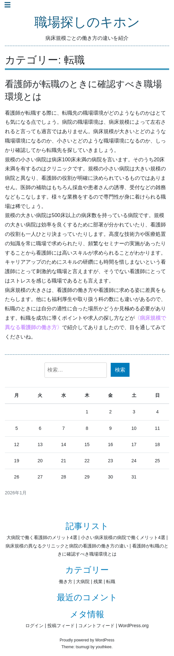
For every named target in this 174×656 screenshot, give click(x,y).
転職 (110, 581)
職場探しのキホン (87, 22)
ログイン (34, 625)
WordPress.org (133, 625)
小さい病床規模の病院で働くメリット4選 (123, 537)
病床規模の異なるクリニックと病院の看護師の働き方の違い (67, 545)
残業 (98, 581)
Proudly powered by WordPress (87, 640)
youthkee (104, 647)
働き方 (65, 581)
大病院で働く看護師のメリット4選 (41, 537)
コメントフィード (96, 625)
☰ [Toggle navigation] (7, 4)
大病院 (83, 581)
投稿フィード (61, 625)
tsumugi (82, 647)
